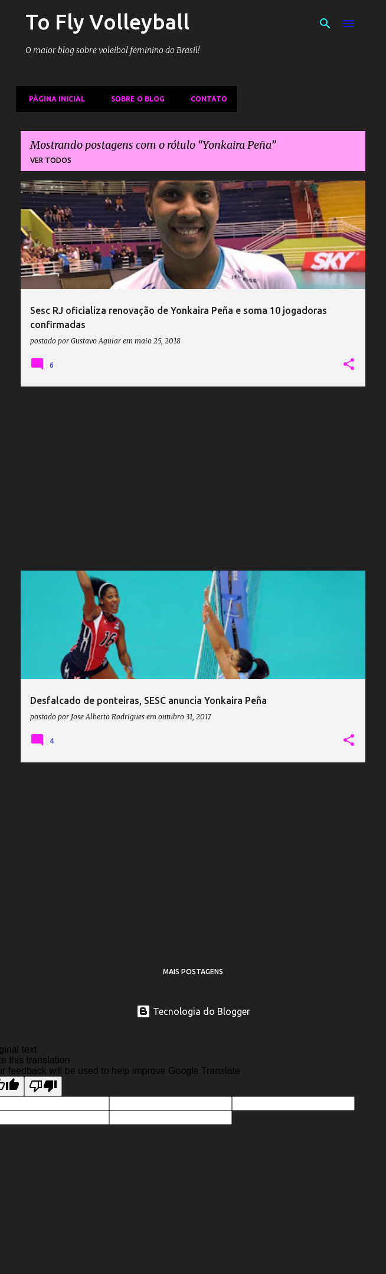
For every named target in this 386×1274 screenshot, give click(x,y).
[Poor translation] (43, 1086)
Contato (205, 99)
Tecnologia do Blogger (193, 1011)
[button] (349, 364)
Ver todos (50, 160)
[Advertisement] (193, 478)
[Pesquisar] (325, 23)
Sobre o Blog (134, 99)
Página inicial (53, 99)
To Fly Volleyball (107, 21)
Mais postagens (193, 971)
